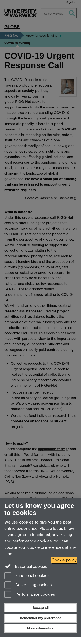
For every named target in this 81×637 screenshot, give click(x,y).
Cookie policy (64, 560)
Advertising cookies (28, 585)
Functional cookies (27, 576)
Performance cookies (29, 595)
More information (40, 628)
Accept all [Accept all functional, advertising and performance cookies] (41, 608)
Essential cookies (25, 566)
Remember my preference (40, 618)
